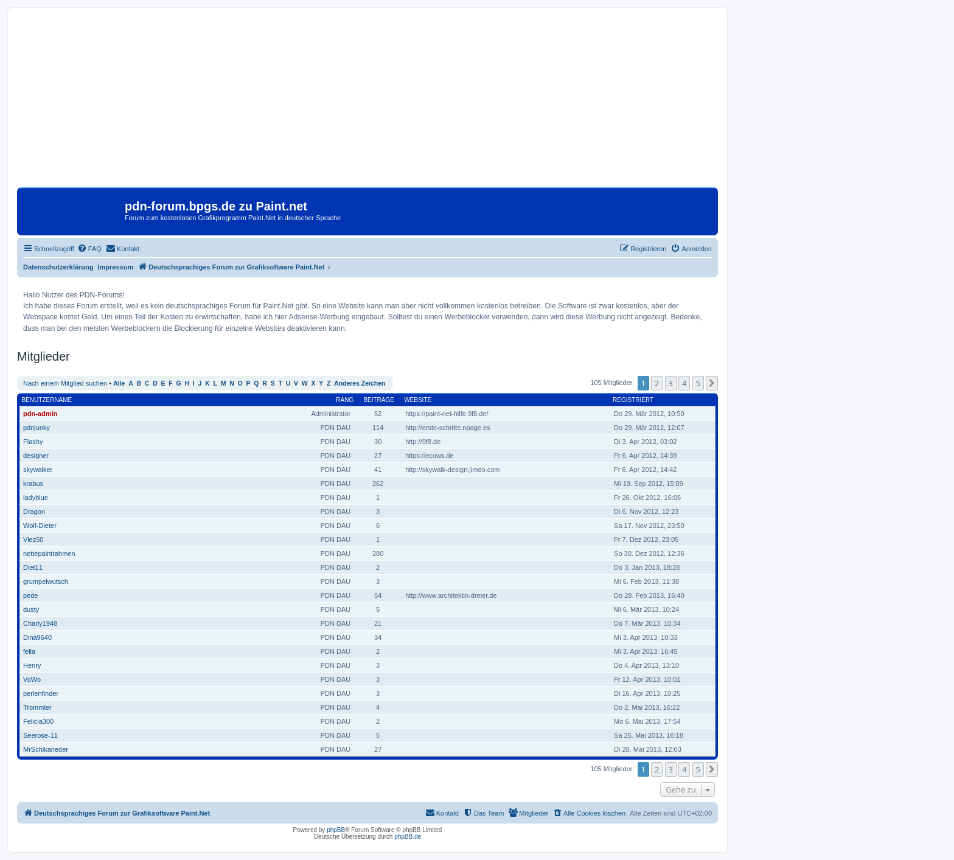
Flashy (33, 441)
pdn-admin (40, 413)
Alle (119, 383)
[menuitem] (89, 248)
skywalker (37, 469)
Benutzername (47, 400)
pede (30, 595)
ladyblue (35, 497)
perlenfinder (40, 693)
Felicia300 (38, 721)
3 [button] (671, 383)
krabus (33, 483)
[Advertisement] (367, 102)
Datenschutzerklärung (58, 267)
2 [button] (657, 383)
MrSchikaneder (45, 749)
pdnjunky (36, 427)
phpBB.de (407, 836)
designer (36, 455)
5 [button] (698, 383)
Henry (32, 665)
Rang (344, 400)
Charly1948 (40, 623)
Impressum (116, 267)
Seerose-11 (40, 735)
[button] (712, 383)
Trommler (37, 707)
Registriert (633, 400)
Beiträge (378, 400)
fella (29, 651)
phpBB (336, 830)
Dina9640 (37, 637)
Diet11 (33, 567)
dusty (31, 609)
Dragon (34, 511)
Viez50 (33, 539)
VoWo (32, 679)
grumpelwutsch (45, 581)
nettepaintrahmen (49, 553)
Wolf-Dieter (40, 525)
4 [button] (684, 383)
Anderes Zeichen (359, 383)
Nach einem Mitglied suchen (65, 383)
